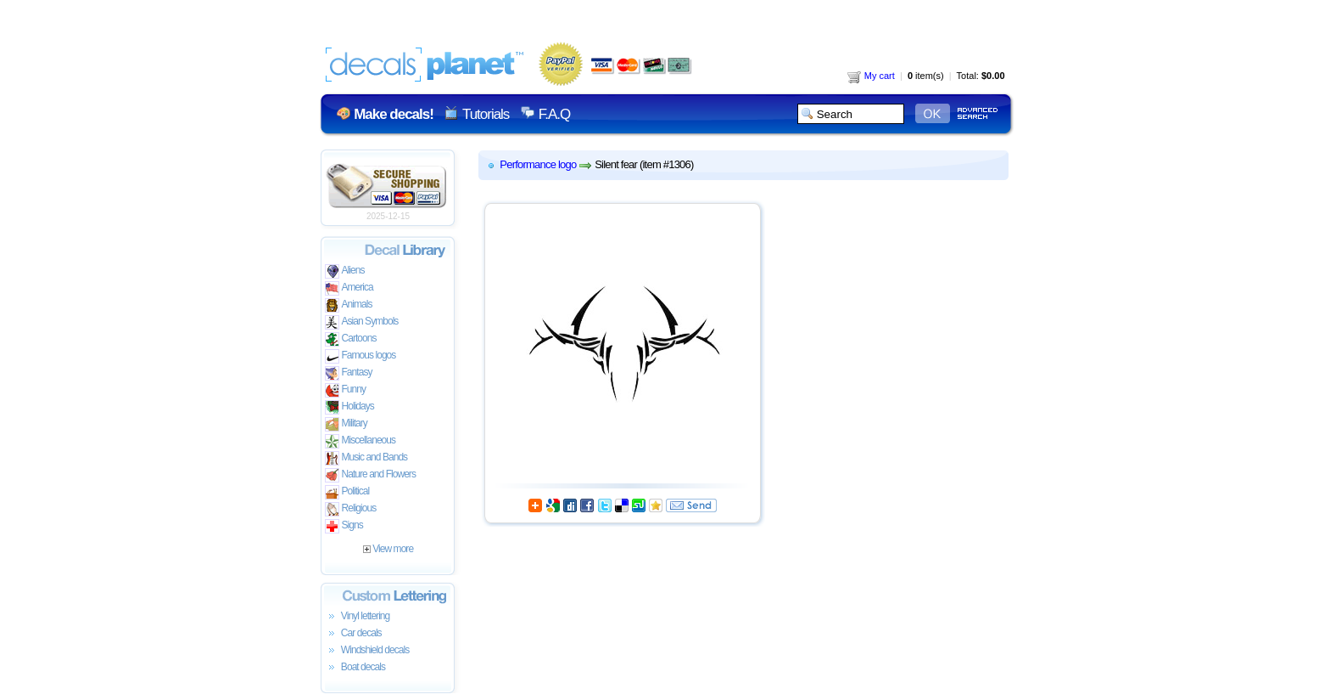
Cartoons (351, 339)
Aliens (345, 271)
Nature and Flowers (370, 475)
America (349, 288)
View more (388, 549)
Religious (351, 509)
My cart (871, 76)
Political (347, 492)
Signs (344, 526)
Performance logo (538, 164)
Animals (348, 305)
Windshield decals (367, 651)
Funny (345, 390)
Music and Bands (366, 458)
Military (346, 424)
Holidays (349, 407)
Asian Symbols (362, 322)
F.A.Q (554, 114)
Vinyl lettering (357, 617)
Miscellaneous (360, 441)
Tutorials (485, 114)
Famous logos (360, 356)
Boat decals (355, 668)
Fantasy (348, 373)
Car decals (353, 634)
